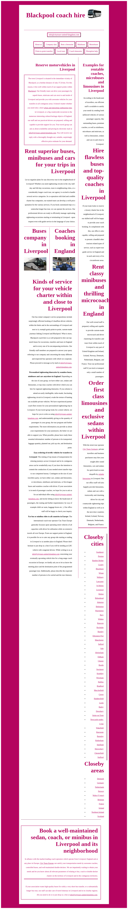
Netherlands (99, 787)
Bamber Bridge (98, 561)
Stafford (101, 757)
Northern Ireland (98, 812)
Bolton (101, 594)
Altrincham (99, 653)
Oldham (101, 657)
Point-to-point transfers (44, 51)
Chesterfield (99, 753)
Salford (101, 644)
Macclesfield (99, 690)
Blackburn (100, 569)
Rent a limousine (67, 44)
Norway (101, 791)
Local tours (61, 51)
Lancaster (100, 581)
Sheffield (100, 745)
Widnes (101, 619)
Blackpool (32, 91)
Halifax (101, 682)
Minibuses (81, 44)
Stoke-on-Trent (98, 715)
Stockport (100, 669)
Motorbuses (93, 44)
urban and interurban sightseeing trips (58, 108)
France (101, 804)
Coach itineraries (75, 51)
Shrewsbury (99, 749)
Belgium (101, 800)
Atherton (100, 602)
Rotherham (99, 740)
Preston (101, 556)
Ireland (101, 808)
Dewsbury (100, 711)
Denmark (100, 779)
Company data (51, 44)
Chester (101, 661)
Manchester (99, 640)
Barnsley (100, 736)
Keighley (100, 673)
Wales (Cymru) (98, 795)
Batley (101, 707)
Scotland (100, 816)
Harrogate (100, 732)
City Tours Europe (47, 863)
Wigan (101, 573)
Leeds (101, 703)
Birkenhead (99, 598)
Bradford (100, 686)
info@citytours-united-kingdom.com (64, 35)
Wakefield (100, 728)
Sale (102, 648)
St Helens (100, 586)
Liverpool (100, 590)
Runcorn (100, 623)
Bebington (100, 607)
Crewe (101, 694)
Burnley (101, 632)
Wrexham (100, 678)
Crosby (101, 565)
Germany (100, 783)
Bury (102, 615)
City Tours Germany (90, 449)
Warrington (99, 611)
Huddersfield (99, 699)
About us (38, 44)
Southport (100, 552)
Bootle (101, 665)
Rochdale (100, 627)
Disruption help (92, 51)
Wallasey (100, 577)
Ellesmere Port (98, 636)
